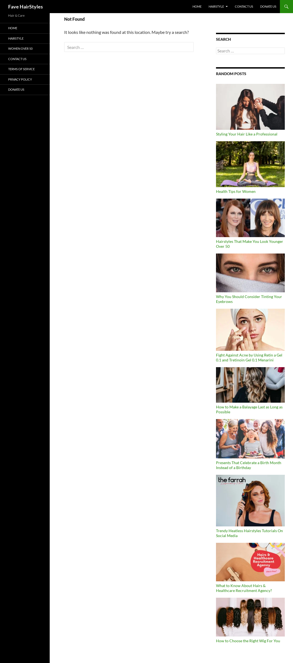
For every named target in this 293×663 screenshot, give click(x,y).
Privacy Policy (20, 79)
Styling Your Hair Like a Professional (246, 134)
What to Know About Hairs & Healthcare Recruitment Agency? (244, 588)
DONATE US (268, 6)
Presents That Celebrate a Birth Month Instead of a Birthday (248, 465)
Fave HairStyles (25, 7)
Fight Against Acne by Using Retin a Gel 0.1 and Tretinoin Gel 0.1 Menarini (249, 357)
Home (197, 6)
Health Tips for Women (236, 191)
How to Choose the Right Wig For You (248, 640)
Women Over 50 (20, 48)
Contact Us (244, 6)
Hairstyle (216, 6)
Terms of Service (21, 69)
